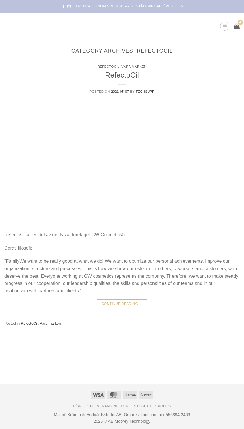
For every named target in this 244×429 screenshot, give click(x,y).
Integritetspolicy (152, 406)
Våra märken (133, 66)
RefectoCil (108, 66)
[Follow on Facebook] (63, 7)
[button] (224, 26)
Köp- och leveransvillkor (100, 406)
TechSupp (145, 91)
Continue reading (122, 304)
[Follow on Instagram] (69, 7)
